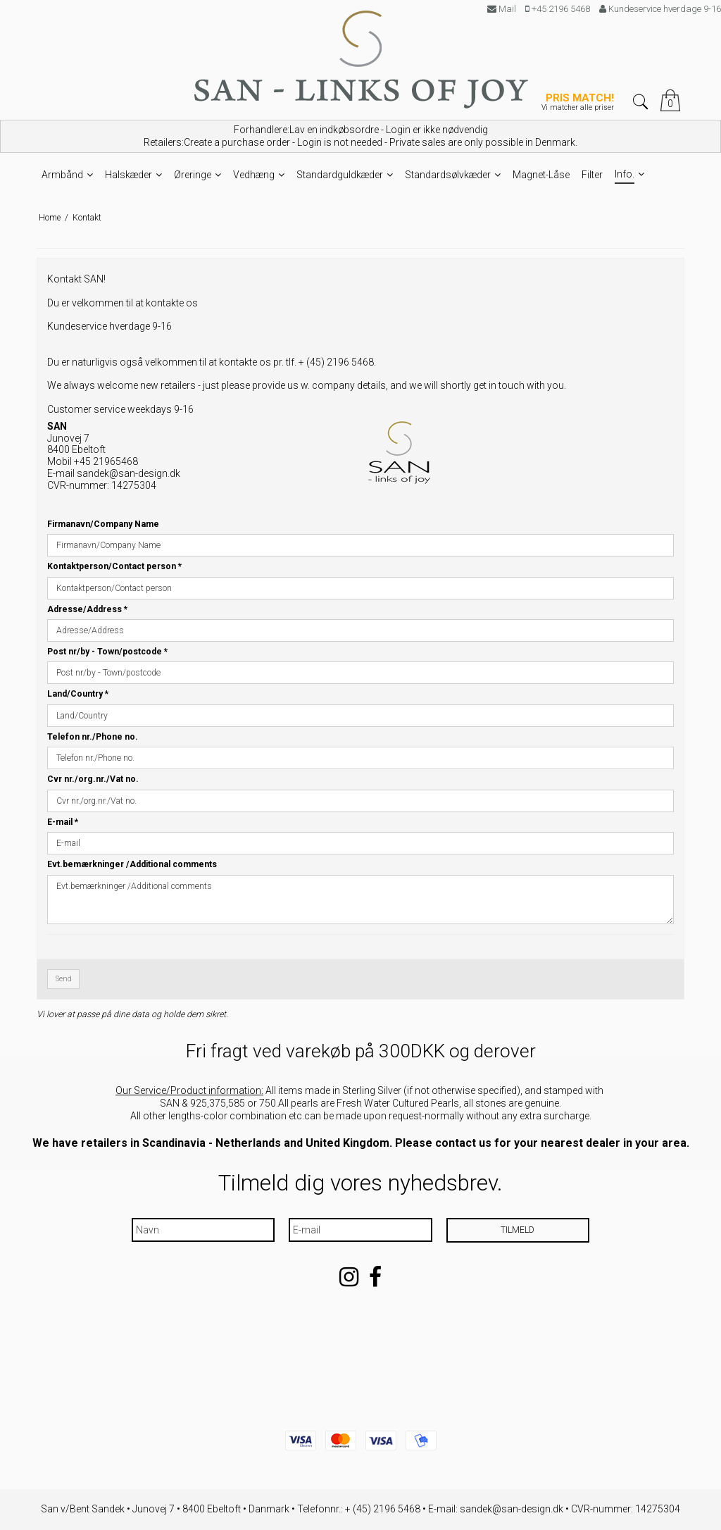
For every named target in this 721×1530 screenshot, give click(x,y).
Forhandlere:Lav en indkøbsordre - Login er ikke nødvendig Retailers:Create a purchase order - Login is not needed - (360, 136)
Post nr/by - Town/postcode (107, 652)
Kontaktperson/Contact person (114, 566)
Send (64, 978)
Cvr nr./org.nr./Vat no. (93, 779)
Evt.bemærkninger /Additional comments (132, 864)
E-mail (62, 822)
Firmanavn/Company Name (103, 524)
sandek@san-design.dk (128, 473)
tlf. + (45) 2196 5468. (331, 362)
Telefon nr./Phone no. (92, 737)
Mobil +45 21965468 (92, 461)
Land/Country (77, 694)
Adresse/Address (87, 609)
